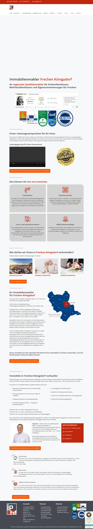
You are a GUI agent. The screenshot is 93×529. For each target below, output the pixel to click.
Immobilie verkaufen (42, 275)
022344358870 (68, 431)
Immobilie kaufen (15, 275)
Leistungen (17, 13)
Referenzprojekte (37, 13)
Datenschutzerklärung (51, 527)
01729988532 (68, 435)
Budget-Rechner (62, 510)
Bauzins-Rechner (62, 509)
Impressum (42, 527)
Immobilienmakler (46, 510)
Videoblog (44, 516)
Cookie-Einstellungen (62, 527)
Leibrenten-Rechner (63, 512)
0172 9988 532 (25, 1)
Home (10, 13)
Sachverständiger (46, 509)
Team (73, 13)
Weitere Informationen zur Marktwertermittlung (24, 361)
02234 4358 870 (13, 1)
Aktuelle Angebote (46, 518)
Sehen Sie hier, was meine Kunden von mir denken (25, 448)
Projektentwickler (45, 507)
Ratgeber (53, 13)
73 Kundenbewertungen (88, 518)
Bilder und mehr (78, 527)
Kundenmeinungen (26, 13)
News (67, 13)
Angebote (45, 13)
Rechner (60, 13)
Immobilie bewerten (68, 275)
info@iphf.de (68, 438)
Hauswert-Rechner (62, 507)
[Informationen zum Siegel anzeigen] (88, 521)
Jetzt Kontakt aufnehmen (18, 281)
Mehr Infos (75, 107)
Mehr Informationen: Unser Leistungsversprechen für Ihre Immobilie (30, 171)
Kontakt (78, 13)
